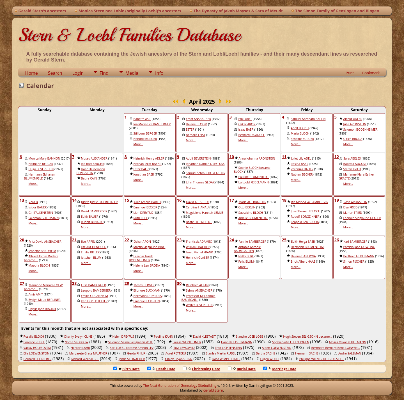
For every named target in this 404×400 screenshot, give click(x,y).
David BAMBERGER (94, 211)
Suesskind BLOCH (250, 213)
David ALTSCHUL (197, 202)
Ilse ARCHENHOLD (94, 247)
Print (350, 72)
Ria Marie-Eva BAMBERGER (152, 124)
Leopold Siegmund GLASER (362, 218)
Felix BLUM (246, 261)
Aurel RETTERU (175, 353)
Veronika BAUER (302, 169)
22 (127, 239)
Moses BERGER (144, 285)
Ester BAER (141, 169)
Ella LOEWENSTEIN (36, 353)
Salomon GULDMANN (44, 218)
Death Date (161, 369)
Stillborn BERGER (145, 133)
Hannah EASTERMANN (236, 342)
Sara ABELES (352, 158)
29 (127, 283)
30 (179, 283)
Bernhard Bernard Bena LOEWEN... (335, 348)
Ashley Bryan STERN (178, 359)
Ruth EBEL (141, 218)
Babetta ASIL (142, 119)
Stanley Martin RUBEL (221, 353)
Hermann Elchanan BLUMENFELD (39, 176)
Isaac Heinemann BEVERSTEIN (91, 171)
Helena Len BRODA (147, 265)
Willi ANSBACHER (198, 247)
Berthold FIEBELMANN (358, 256)
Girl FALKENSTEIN (41, 213)
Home (31, 73)
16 (179, 200)
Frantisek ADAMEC (199, 242)
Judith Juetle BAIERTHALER (99, 202)
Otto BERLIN (246, 207)
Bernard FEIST (195, 135)
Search (55, 73)
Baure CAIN (89, 178)
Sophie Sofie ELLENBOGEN (290, 342)
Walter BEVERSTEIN (199, 305)
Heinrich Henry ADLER (149, 158)
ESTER (190, 129)
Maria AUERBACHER (252, 202)
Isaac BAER (245, 129)
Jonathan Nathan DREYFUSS (205, 164)
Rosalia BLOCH (34, 336)
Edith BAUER (89, 217)
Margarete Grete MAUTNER (88, 353)
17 (231, 200)
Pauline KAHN (163, 336)
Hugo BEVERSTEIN (41, 169)
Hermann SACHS (306, 353)
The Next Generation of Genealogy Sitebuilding (180, 385)
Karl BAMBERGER (355, 242)
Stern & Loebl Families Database (129, 35)
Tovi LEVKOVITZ (184, 348)
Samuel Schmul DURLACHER (205, 173)
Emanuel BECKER (145, 207)
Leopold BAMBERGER (96, 290)
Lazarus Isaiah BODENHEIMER (141, 258)
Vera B (33, 202)
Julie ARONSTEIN (354, 124)
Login (78, 73)
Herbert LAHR (80, 348)
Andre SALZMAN (349, 353)
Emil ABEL (245, 119)
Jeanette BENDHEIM (42, 251)
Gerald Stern (213, 390)
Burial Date (242, 369)
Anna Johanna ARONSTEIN (256, 158)
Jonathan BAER (144, 174)
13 (22, 200)
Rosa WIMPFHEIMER (226, 359)
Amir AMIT (36, 294)
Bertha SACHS (265, 353)
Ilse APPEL (88, 242)
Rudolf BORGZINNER (305, 217)
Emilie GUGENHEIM (94, 296)
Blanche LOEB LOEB (249, 336)
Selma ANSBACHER (199, 290)
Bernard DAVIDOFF (251, 135)
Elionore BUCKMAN (147, 290)
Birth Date (126, 369)
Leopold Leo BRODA (305, 222)
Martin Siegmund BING (150, 247)
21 (74, 239)
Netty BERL (246, 256)
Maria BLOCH (300, 133)
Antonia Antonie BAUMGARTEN (247, 249)
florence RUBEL (34, 342)
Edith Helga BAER (303, 242)
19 (336, 200)
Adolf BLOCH (300, 128)
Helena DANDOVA (303, 256)
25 (284, 239)
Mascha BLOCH (39, 265)
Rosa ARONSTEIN (355, 202)
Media (131, 73)
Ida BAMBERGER (92, 164)
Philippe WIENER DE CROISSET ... (321, 359)
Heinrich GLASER (197, 258)
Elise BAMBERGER (93, 285)
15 (127, 200)
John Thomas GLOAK (200, 182)
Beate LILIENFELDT (199, 222)
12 (336, 156)
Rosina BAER (299, 164)
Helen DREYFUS (123, 336)
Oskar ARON (247, 124)
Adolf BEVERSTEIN (198, 158)
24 (231, 239)
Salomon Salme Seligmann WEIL (130, 342)
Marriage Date (279, 369)
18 (284, 200)
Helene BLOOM (196, 124)
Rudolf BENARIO (92, 222)
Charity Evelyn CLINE (78, 336)
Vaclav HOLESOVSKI (37, 348)
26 (336, 239)
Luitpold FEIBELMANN (253, 182)
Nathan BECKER (302, 174)
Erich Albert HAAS (303, 261)
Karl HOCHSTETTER (94, 301)
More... (138, 144)
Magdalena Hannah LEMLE (204, 213)
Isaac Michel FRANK (199, 252)
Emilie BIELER (90, 252)
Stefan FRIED (352, 169)
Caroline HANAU (197, 207)
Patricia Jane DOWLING (359, 247)
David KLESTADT (204, 336)
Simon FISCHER (353, 261)
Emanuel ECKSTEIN (147, 301)
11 (284, 156)
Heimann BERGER (41, 164)
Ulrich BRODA (352, 139)
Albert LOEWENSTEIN (276, 348)
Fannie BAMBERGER (252, 242)
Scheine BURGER (302, 139)
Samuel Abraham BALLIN (308, 119)
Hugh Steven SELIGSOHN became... (307, 336)
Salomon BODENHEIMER (360, 129)
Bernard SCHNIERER (38, 359)
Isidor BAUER (38, 207)
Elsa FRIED (350, 207)
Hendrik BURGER (145, 139)
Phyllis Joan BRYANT (42, 309)
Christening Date (201, 369)
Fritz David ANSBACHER (45, 242)
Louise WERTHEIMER (187, 342)
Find (104, 73)
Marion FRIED (352, 213)
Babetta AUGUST (354, 164)
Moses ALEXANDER (94, 158)
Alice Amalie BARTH (147, 202)
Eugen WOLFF (269, 359)
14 (74, 200)
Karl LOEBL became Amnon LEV (131, 348)
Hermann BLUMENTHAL (307, 247)
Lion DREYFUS (143, 213)
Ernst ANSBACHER (198, 119)
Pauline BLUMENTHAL (253, 177)
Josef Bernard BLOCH (305, 211)
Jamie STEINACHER (132, 359)
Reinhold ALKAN (197, 285)
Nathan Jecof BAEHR (148, 164)
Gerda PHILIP (136, 353)
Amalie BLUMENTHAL (253, 218)
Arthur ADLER (352, 119)
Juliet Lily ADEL (301, 158)
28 (74, 283)
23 (179, 239)
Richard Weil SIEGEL (85, 359)
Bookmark (371, 72)
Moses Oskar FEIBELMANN (347, 342)
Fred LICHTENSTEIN (228, 348)
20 (22, 239)
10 (231, 156)
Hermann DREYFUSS (148, 296)
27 (22, 283)
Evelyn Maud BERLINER (45, 300)
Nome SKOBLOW (76, 342)
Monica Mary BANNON (44, 158)
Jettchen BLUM (91, 258)
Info (159, 73)
